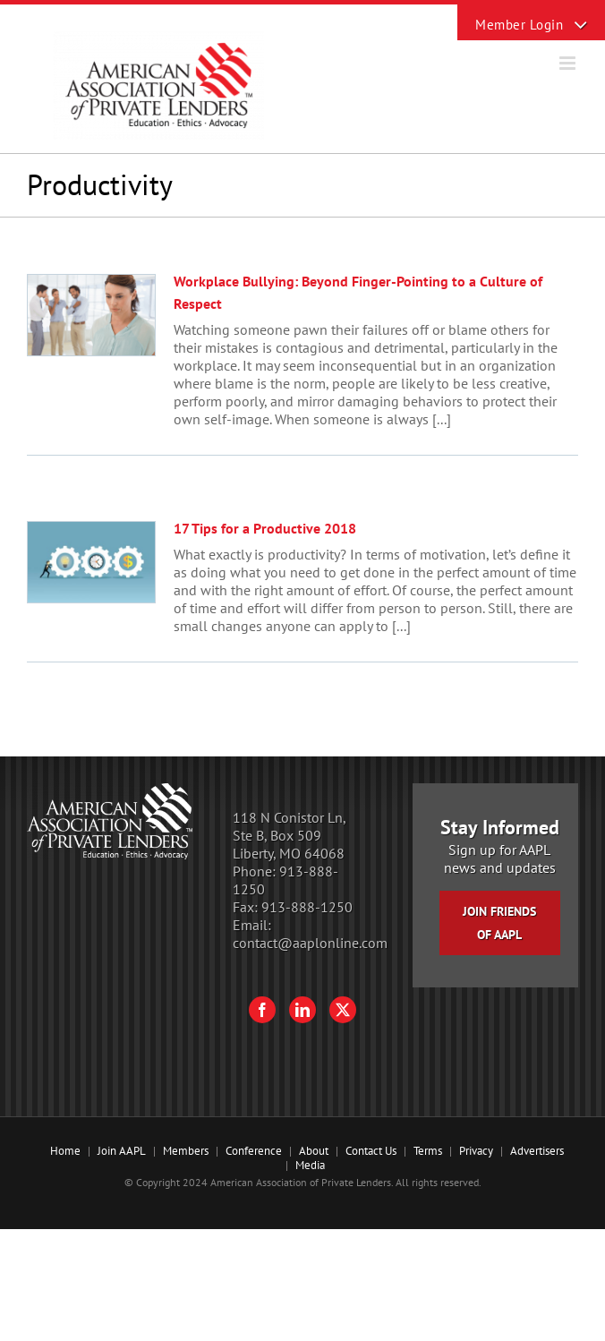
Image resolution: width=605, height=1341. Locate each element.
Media (310, 1165)
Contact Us (370, 1150)
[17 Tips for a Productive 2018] (91, 562)
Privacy (476, 1150)
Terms (427, 1150)
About (313, 1150)
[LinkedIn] (302, 1009)
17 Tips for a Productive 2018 (265, 528)
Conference (254, 1150)
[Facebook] (262, 1009)
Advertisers (537, 1150)
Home (65, 1150)
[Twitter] (342, 1009)
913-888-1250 (307, 907)
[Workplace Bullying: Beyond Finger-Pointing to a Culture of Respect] (91, 315)
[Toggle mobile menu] (568, 63)
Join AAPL (122, 1150)
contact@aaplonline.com (310, 943)
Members (186, 1150)
